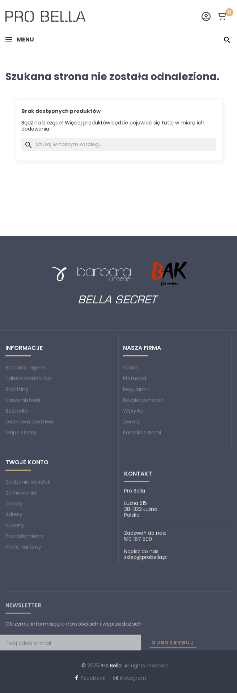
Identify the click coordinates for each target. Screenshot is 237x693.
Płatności (134, 411)
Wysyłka (133, 443)
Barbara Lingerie (25, 400)
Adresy (13, 547)
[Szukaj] (118, 144)
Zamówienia (20, 525)
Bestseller (17, 443)
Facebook (28, 677)
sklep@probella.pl (146, 623)
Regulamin (136, 422)
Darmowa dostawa (29, 454)
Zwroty (131, 454)
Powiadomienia (24, 569)
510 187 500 (138, 605)
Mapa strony (21, 465)
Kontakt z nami (142, 465)
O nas (130, 400)
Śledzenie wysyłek (27, 514)
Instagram (68, 677)
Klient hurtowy (23, 579)
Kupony (14, 558)
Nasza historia (22, 433)
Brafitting (17, 422)
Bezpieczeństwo (143, 433)
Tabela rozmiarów (28, 411)
